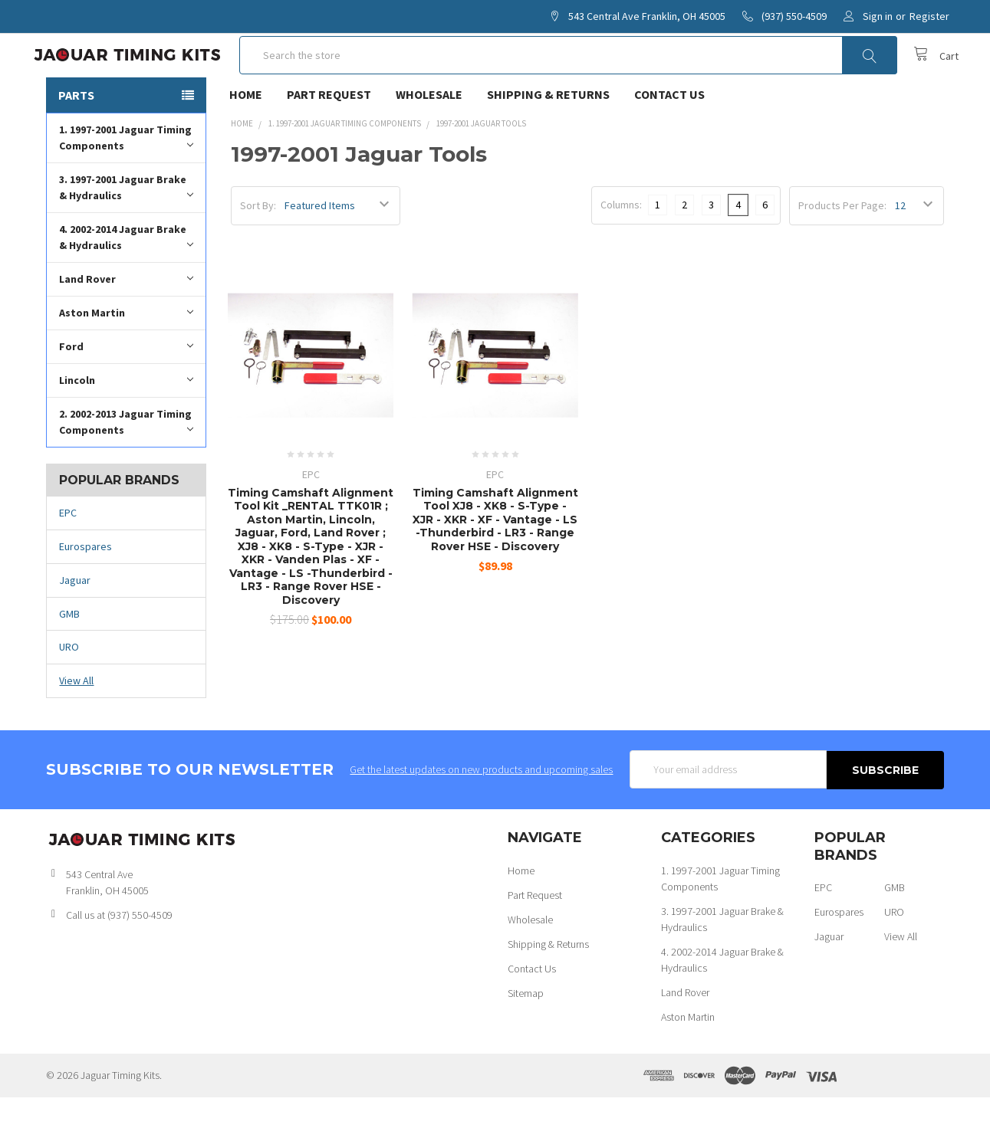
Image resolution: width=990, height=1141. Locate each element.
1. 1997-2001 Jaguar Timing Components (125, 182)
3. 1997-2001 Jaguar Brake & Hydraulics (125, 232)
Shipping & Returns (548, 138)
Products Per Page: (842, 250)
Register (929, 16)
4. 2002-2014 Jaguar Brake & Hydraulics (125, 282)
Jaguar (74, 624)
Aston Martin (125, 356)
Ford (125, 390)
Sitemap (526, 1037)
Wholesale (429, 138)
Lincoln (125, 424)
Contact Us (669, 138)
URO (69, 691)
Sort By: (258, 250)
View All (76, 725)
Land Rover (125, 323)
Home (245, 138)
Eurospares (85, 591)
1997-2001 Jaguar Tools (481, 167)
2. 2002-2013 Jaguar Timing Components (125, 466)
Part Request (329, 138)
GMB (69, 658)
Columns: (621, 249)
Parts (76, 139)
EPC (68, 557)
